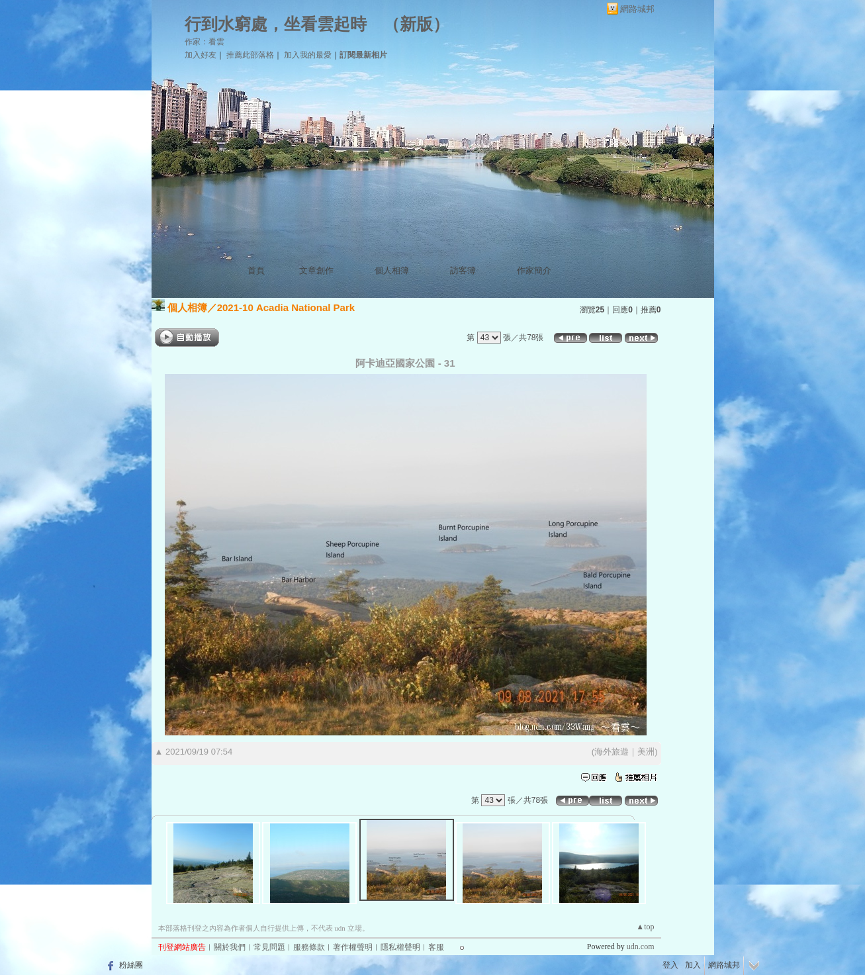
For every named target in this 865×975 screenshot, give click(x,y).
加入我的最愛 (308, 55)
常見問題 (269, 947)
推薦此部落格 (250, 55)
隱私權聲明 (400, 947)
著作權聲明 (353, 947)
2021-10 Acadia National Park (286, 307)
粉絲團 (131, 965)
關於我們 (230, 947)
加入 (693, 965)
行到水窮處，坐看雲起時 (276, 24)
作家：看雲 (204, 41)
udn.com (641, 946)
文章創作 (316, 270)
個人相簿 (392, 270)
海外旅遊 (611, 752)
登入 (670, 965)
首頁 (256, 270)
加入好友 (200, 55)
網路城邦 (637, 9)
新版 (416, 24)
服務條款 (309, 947)
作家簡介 (534, 270)
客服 (436, 947)
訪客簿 (463, 270)
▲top (645, 926)
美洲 (646, 752)
